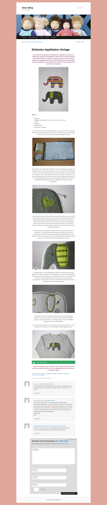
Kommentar (35, 449)
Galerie (41, 37)
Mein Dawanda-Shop (33, 37)
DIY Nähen (59, 373)
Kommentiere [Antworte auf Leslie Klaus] (37, 393)
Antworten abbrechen (71, 439)
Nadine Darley (39, 41)
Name (35, 470)
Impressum (53, 37)
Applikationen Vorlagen (51, 373)
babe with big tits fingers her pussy (41, 426)
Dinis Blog (27, 8)
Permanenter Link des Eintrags (38, 374)
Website (34, 484)
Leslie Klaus (63, 441)
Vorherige (77, 41)
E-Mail (35, 477)
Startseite (24, 37)
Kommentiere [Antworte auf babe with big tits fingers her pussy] (37, 433)
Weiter (83, 41)
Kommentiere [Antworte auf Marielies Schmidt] (37, 418)
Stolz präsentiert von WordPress (53, 499)
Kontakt (47, 37)
